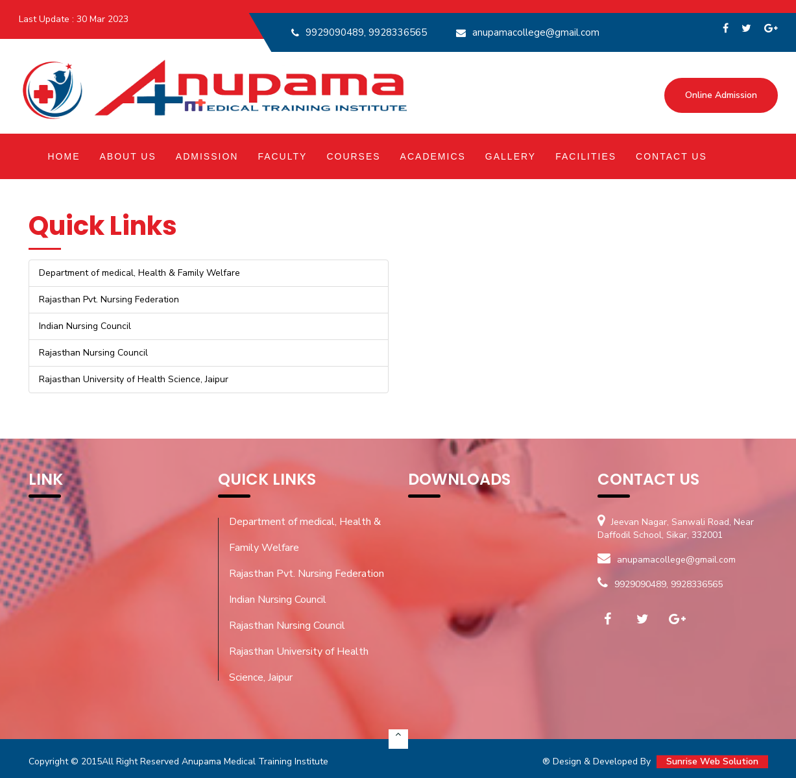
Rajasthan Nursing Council (287, 625)
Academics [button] (433, 156)
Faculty (282, 156)
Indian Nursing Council (277, 599)
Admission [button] (207, 156)
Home (64, 156)
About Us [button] (128, 156)
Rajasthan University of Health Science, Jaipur (298, 664)
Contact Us (671, 156)
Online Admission (721, 95)
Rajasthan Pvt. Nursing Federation (306, 573)
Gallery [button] (510, 156)
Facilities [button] (585, 156)
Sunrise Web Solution (712, 761)
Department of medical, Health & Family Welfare (305, 535)
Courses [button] (353, 156)
